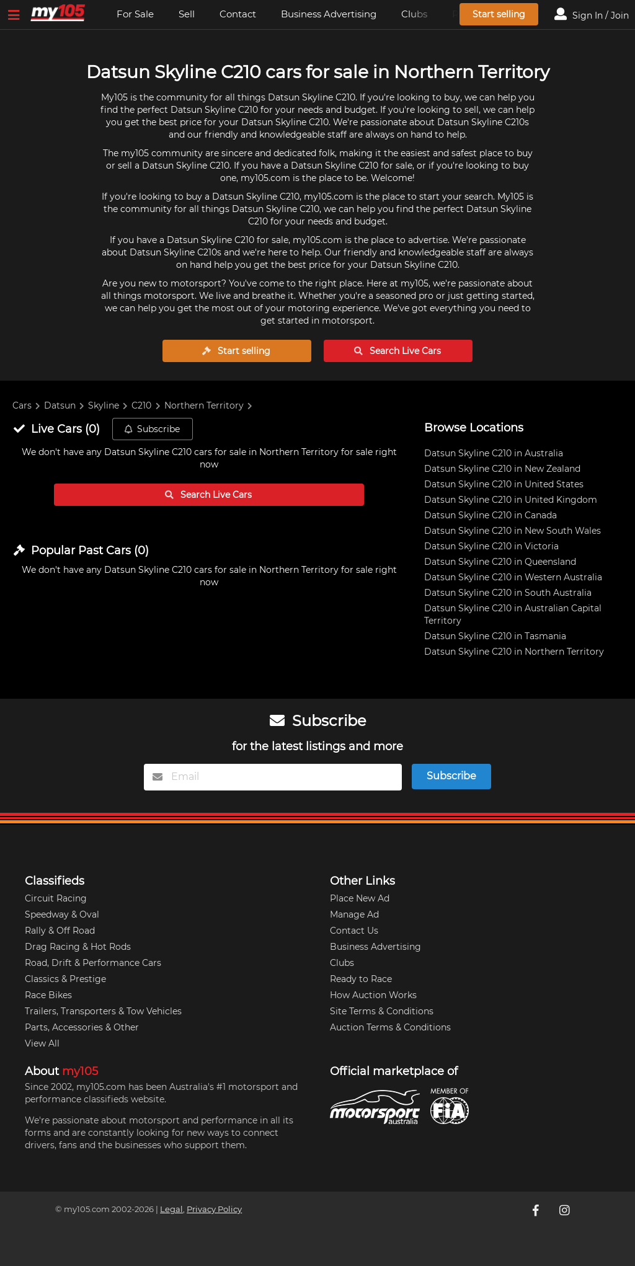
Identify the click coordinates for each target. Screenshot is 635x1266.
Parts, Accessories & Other (82, 1027)
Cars (22, 405)
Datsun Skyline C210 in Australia (493, 453)
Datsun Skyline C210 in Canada (490, 515)
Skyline (103, 405)
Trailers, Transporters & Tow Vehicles (103, 1011)
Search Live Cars (397, 350)
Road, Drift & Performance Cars (93, 962)
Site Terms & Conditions (381, 1011)
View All (42, 1043)
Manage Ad (354, 914)
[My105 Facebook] (537, 1210)
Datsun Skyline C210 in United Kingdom (510, 499)
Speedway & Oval (62, 914)
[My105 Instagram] (565, 1210)
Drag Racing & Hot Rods (78, 946)
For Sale (135, 14)
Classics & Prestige (65, 979)
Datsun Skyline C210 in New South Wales (512, 530)
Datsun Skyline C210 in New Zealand (502, 468)
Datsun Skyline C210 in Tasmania (495, 636)
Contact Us (354, 930)
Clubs (342, 962)
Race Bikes (48, 995)
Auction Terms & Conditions (390, 1027)
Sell (187, 14)
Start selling (499, 14)
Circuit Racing (56, 898)
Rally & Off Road (60, 930)
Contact (238, 14)
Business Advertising (328, 14)
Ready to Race (361, 979)
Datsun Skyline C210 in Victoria (491, 546)
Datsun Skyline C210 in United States (504, 484)
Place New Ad (359, 898)
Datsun (60, 405)
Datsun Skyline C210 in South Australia (508, 592)
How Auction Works (373, 995)
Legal (171, 1209)
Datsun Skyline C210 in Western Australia (513, 577)
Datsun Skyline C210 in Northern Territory (514, 651)
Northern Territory (204, 405)
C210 (141, 405)
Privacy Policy (214, 1209)
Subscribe (151, 429)
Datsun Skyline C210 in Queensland (500, 561)
